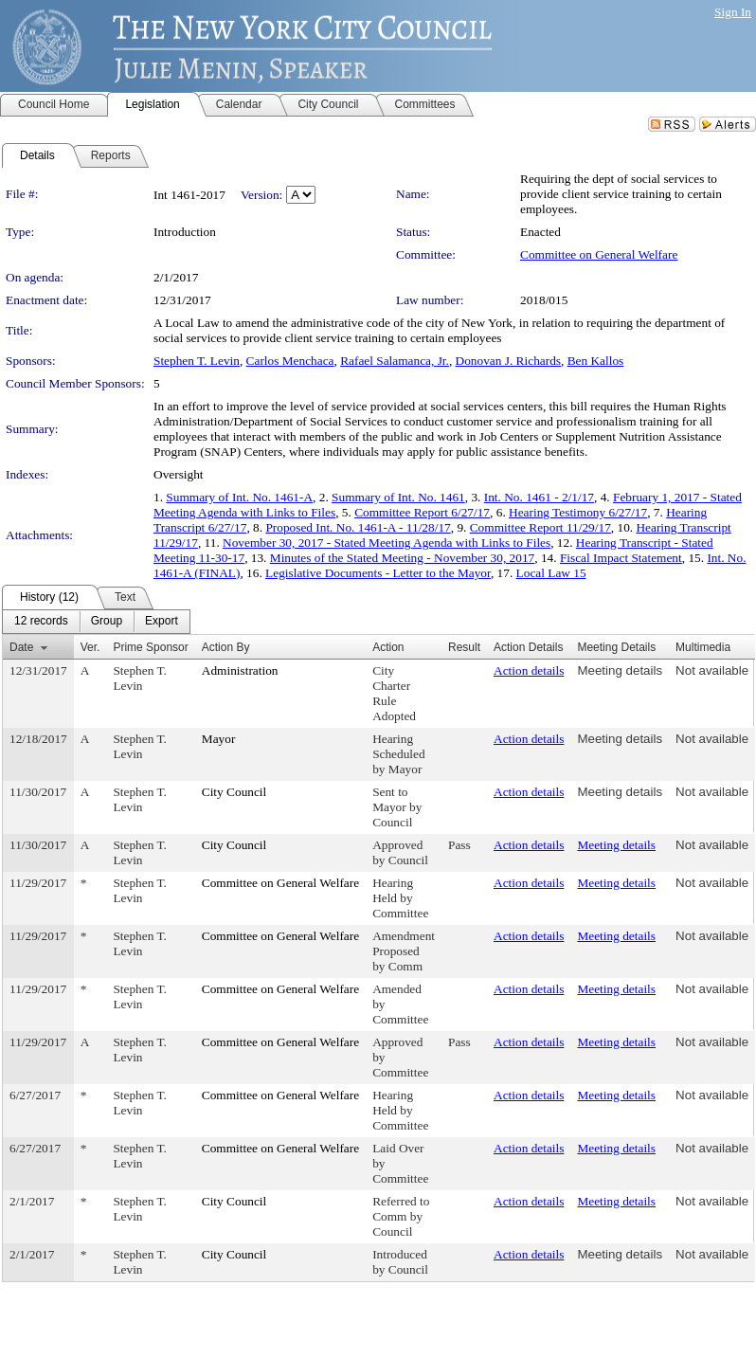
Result (464, 647)
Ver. (90, 647)
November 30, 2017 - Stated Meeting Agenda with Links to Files (386, 542)
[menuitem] (41, 621)
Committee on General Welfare (598, 254)
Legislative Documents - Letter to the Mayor (378, 573)
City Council (234, 792)
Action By (226, 647)
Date (21, 647)
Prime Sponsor (150, 647)
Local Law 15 (551, 573)
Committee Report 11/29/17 (540, 527)
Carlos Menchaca (290, 360)
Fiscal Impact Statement (621, 558)
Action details (529, 670)
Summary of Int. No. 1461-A (239, 497)
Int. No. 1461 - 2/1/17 (539, 497)
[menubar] (96, 621)
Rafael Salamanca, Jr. (394, 360)
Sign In (732, 12)
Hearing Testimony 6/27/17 (578, 512)
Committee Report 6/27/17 (422, 512)
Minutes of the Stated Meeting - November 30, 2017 (402, 558)
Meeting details (619, 670)
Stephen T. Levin (196, 360)
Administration (240, 670)
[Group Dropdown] (107, 621)
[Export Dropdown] (161, 621)
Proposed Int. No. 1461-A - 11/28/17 (357, 527)
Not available (711, 670)
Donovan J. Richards (508, 360)
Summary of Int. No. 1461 (398, 497)
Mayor (219, 739)
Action (388, 647)
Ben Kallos (595, 360)
